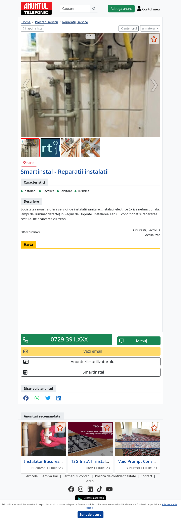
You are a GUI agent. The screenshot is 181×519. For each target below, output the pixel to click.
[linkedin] (90, 489)
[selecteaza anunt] (154, 39)
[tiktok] (99, 489)
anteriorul (129, 28)
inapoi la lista (32, 28)
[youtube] (109, 489)
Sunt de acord (90, 514)
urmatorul (150, 28)
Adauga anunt (121, 8)
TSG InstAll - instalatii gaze (96, 461)
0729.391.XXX (69, 339)
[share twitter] (48, 398)
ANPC (90, 481)
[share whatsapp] (37, 398)
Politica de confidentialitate (115, 476)
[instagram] (80, 489)
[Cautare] (75, 8)
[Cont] (148, 8)
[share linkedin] (59, 398)
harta (29, 162)
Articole (32, 476)
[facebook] (71, 489)
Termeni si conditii (76, 476)
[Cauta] (94, 8)
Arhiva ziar (50, 476)
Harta (28, 244)
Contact (146, 476)
